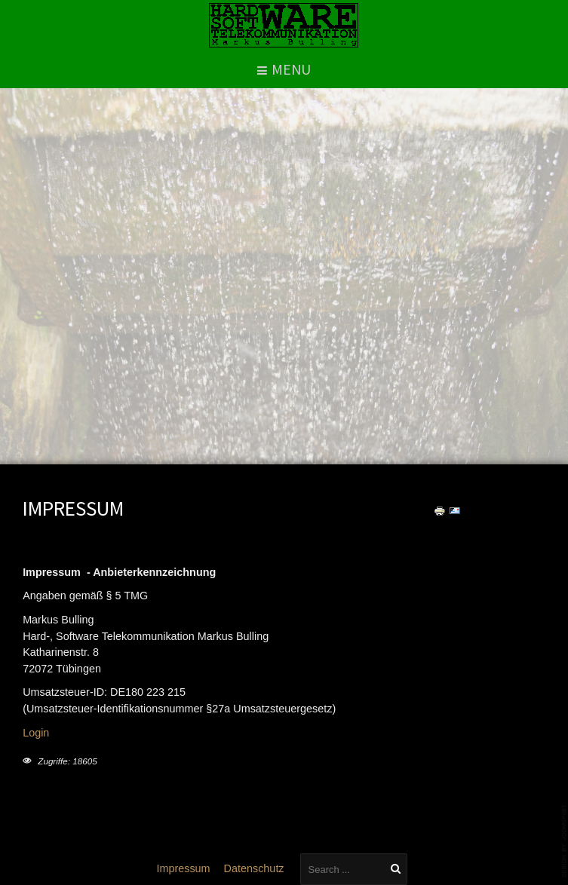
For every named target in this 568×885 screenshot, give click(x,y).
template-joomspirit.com (565, 840)
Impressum (183, 868)
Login (36, 733)
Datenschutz (254, 868)
